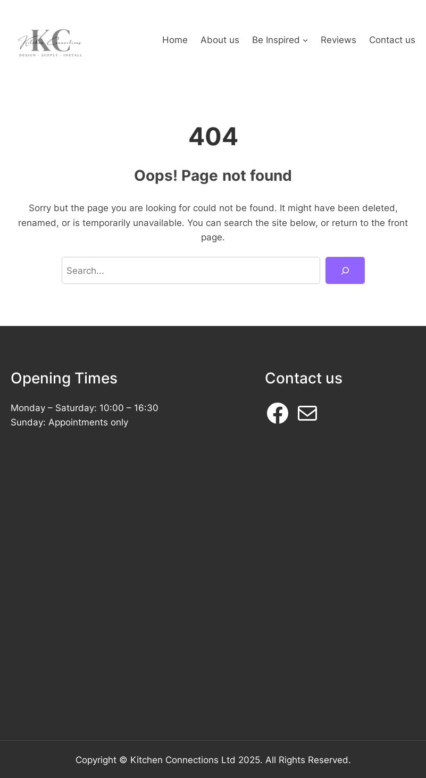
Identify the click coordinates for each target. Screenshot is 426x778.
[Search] (345, 270)
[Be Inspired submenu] (305, 40)
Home (175, 39)
